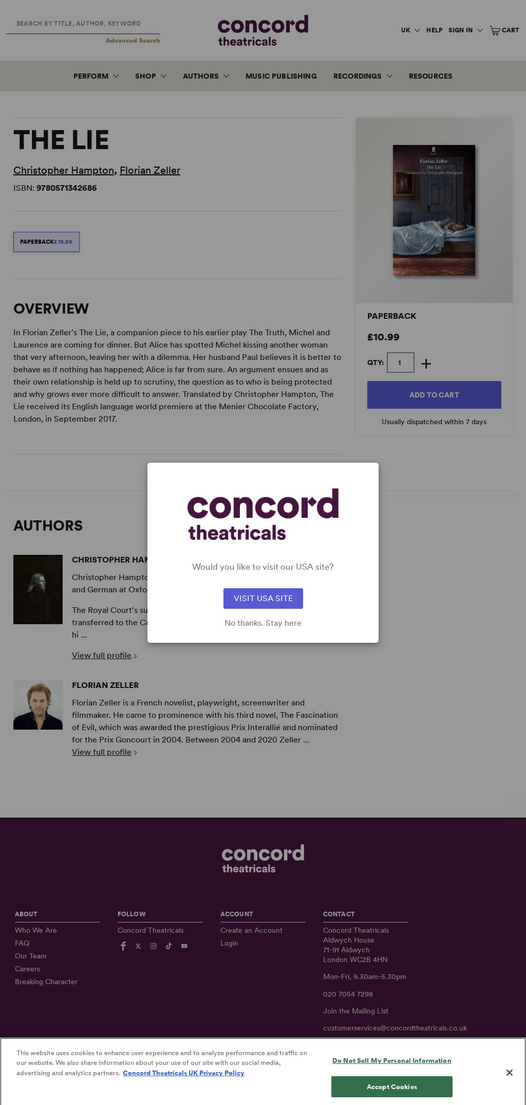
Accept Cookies (392, 1092)
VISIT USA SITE (263, 598)
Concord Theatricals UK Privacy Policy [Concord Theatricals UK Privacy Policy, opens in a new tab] (184, 1078)
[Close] (509, 1077)
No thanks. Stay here (263, 623)
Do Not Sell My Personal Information (392, 1066)
